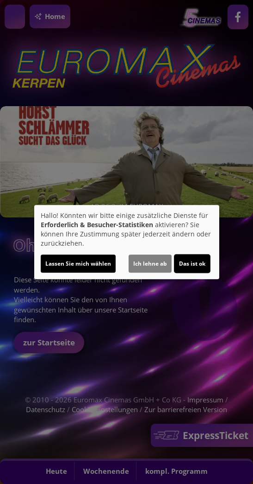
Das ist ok (192, 263)
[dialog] (126, 242)
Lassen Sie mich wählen (78, 263)
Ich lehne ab (150, 263)
